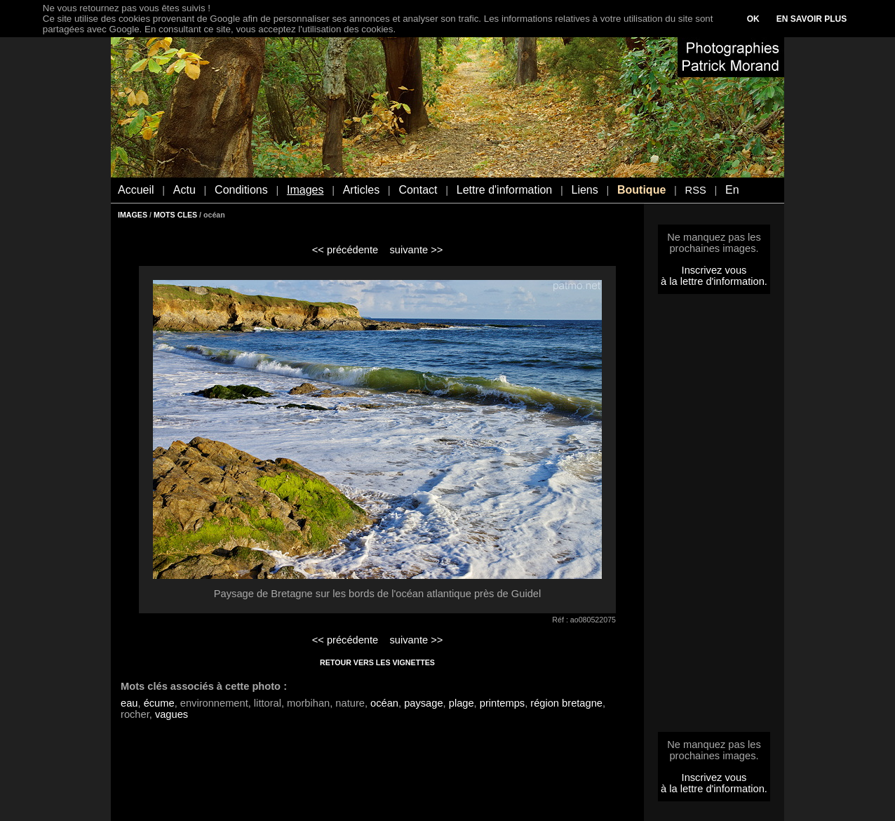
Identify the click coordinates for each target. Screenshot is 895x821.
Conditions (241, 190)
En (732, 190)
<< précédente (345, 249)
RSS (695, 190)
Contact (417, 190)
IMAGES (132, 215)
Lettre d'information (504, 190)
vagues (171, 714)
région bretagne (566, 703)
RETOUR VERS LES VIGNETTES (377, 662)
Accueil (136, 190)
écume (159, 703)
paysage (423, 703)
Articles (361, 190)
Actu (184, 190)
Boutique (641, 190)
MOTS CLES (175, 215)
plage (461, 703)
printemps (502, 703)
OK (753, 19)
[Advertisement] (714, 517)
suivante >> (416, 249)
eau (129, 703)
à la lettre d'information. (714, 281)
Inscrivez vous (714, 270)
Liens (584, 190)
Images (305, 190)
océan (384, 703)
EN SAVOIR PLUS (811, 19)
